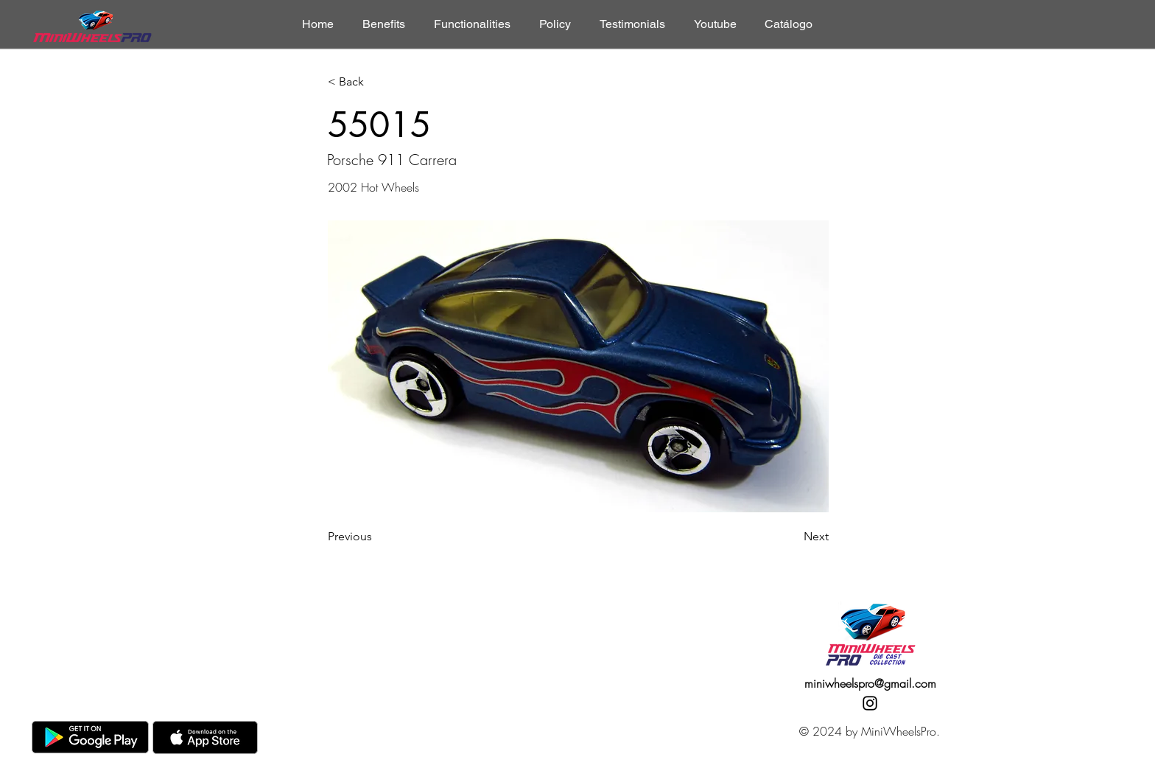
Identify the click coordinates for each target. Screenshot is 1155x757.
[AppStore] (205, 737)
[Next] (792, 536)
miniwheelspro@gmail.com (870, 683)
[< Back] (376, 82)
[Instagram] (870, 703)
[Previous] (376, 536)
